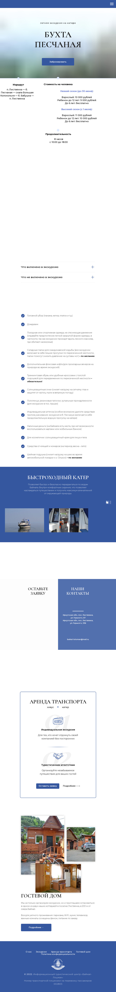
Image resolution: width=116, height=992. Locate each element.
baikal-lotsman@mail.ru (78, 639)
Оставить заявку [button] (48, 786)
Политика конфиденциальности (58, 954)
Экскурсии (41, 952)
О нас (29, 952)
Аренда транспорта (61, 952)
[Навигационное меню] (112, 4)
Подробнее (69, 786)
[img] (78, 786)
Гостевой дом (83, 952)
